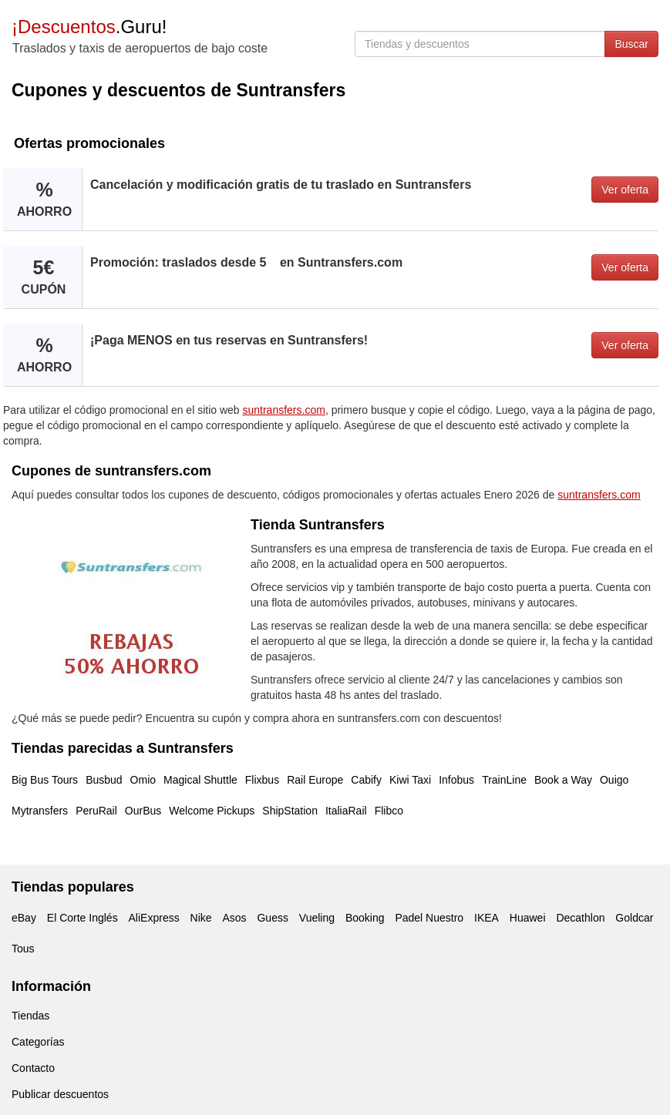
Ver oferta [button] (624, 189)
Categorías (38, 1042)
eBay (24, 918)
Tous (23, 948)
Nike (201, 918)
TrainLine (504, 780)
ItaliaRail (346, 810)
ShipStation (290, 810)
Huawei (528, 918)
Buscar (631, 44)
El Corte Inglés (82, 918)
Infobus (456, 780)
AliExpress (154, 918)
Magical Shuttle (200, 780)
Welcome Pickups (211, 810)
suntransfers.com (284, 410)
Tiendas (30, 1015)
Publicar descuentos (60, 1094)
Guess (272, 918)
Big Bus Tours (45, 780)
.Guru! (89, 26)
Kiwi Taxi (410, 780)
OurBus (143, 810)
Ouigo (614, 780)
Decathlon (580, 918)
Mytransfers (40, 810)
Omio (143, 780)
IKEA (486, 918)
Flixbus (262, 780)
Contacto (33, 1068)
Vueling (317, 918)
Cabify (366, 780)
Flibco (389, 810)
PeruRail (96, 810)
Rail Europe (315, 780)
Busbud (104, 780)
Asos (234, 918)
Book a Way (563, 780)
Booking (365, 918)
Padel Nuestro (429, 918)
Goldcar (634, 918)
